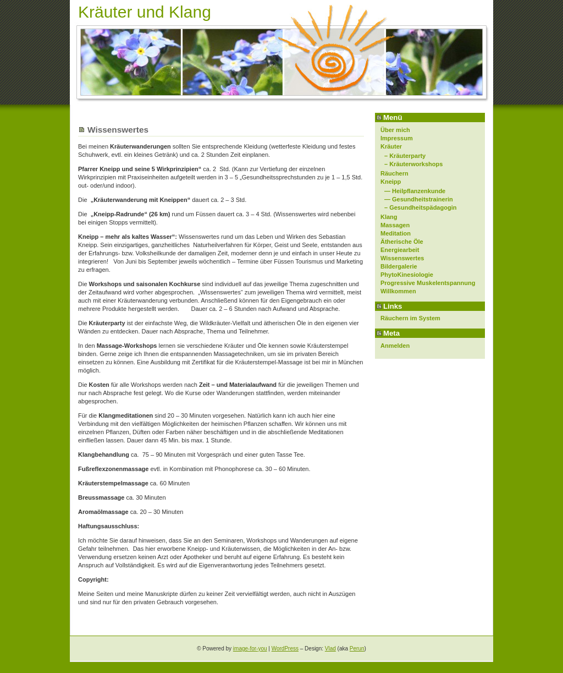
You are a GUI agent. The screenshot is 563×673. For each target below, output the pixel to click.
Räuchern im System (410, 318)
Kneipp (390, 181)
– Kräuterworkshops (413, 164)
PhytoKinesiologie (406, 274)
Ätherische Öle (401, 241)
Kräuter (391, 146)
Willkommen (398, 291)
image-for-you (250, 648)
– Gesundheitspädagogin (420, 207)
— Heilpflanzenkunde (414, 191)
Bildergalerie (398, 266)
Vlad (330, 648)
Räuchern (394, 173)
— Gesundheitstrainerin (418, 199)
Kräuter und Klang (144, 12)
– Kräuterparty (405, 155)
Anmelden (395, 345)
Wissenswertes (402, 258)
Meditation (395, 233)
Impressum (396, 138)
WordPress (285, 648)
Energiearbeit (399, 250)
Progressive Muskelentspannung (427, 283)
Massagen (395, 225)
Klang (389, 217)
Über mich (395, 130)
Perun (357, 648)
